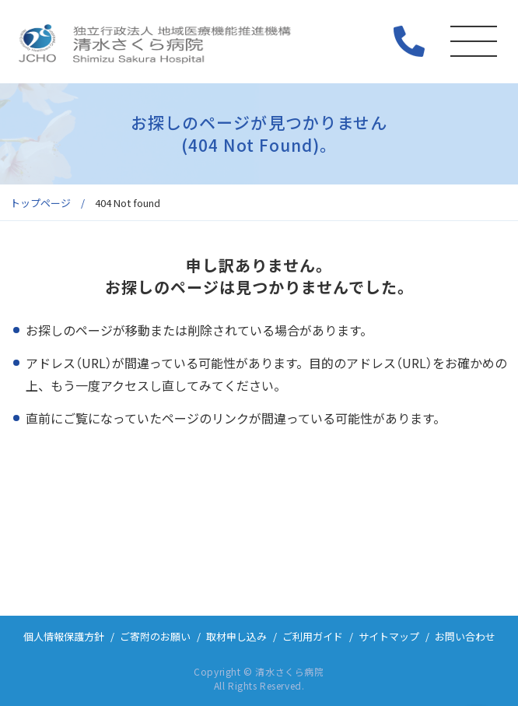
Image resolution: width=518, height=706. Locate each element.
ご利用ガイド (312, 636)
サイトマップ (389, 636)
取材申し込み (236, 636)
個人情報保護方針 (63, 636)
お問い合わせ (465, 636)
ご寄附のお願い (155, 636)
